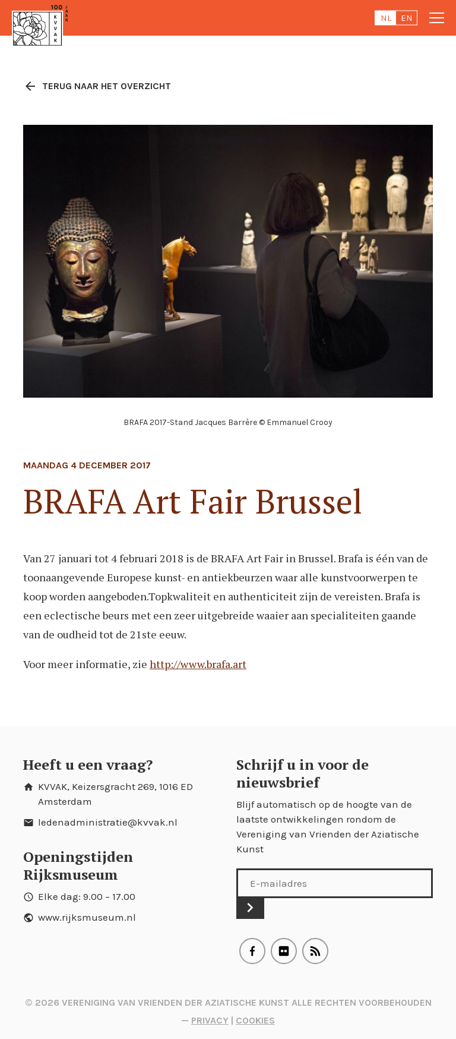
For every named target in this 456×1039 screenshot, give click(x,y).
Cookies (255, 1020)
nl (386, 17)
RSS (315, 951)
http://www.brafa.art (198, 664)
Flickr (283, 951)
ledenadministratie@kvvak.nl (108, 822)
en (407, 17)
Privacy (210, 1020)
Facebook (252, 951)
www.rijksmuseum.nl (87, 917)
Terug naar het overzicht (97, 86)
